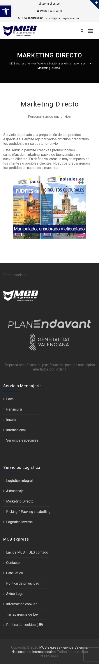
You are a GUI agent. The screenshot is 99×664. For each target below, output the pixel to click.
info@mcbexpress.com (64, 18)
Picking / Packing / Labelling (28, 512)
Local (10, 399)
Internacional (16, 430)
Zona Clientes (51, 3)
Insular (11, 420)
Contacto (13, 563)
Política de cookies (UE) (24, 625)
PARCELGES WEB (51, 11)
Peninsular (14, 409)
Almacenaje (15, 491)
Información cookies (21, 604)
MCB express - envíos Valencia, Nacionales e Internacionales (49, 649)
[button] (5, 11)
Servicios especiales (22, 440)
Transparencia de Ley (22, 614)
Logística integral (19, 481)
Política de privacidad (22, 583)
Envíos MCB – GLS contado (27, 552)
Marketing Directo (20, 501)
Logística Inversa (19, 522)
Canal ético (14, 573)
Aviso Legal (15, 594)
